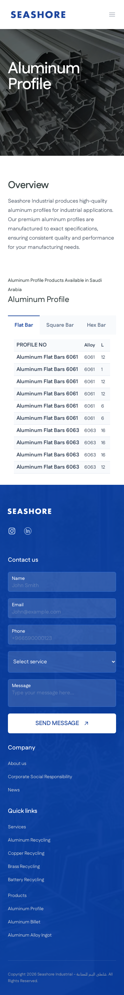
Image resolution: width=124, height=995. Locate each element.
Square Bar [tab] (60, 325)
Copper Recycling (26, 853)
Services (17, 827)
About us (17, 763)
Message (21, 685)
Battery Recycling (26, 880)
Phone (18, 631)
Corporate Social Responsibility (40, 777)
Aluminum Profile (26, 909)
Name (18, 578)
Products (17, 895)
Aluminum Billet (24, 922)
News (14, 790)
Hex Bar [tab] (96, 325)
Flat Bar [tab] (24, 325)
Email (17, 605)
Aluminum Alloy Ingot (30, 935)
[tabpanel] (62, 406)
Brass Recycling (24, 866)
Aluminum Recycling (29, 840)
